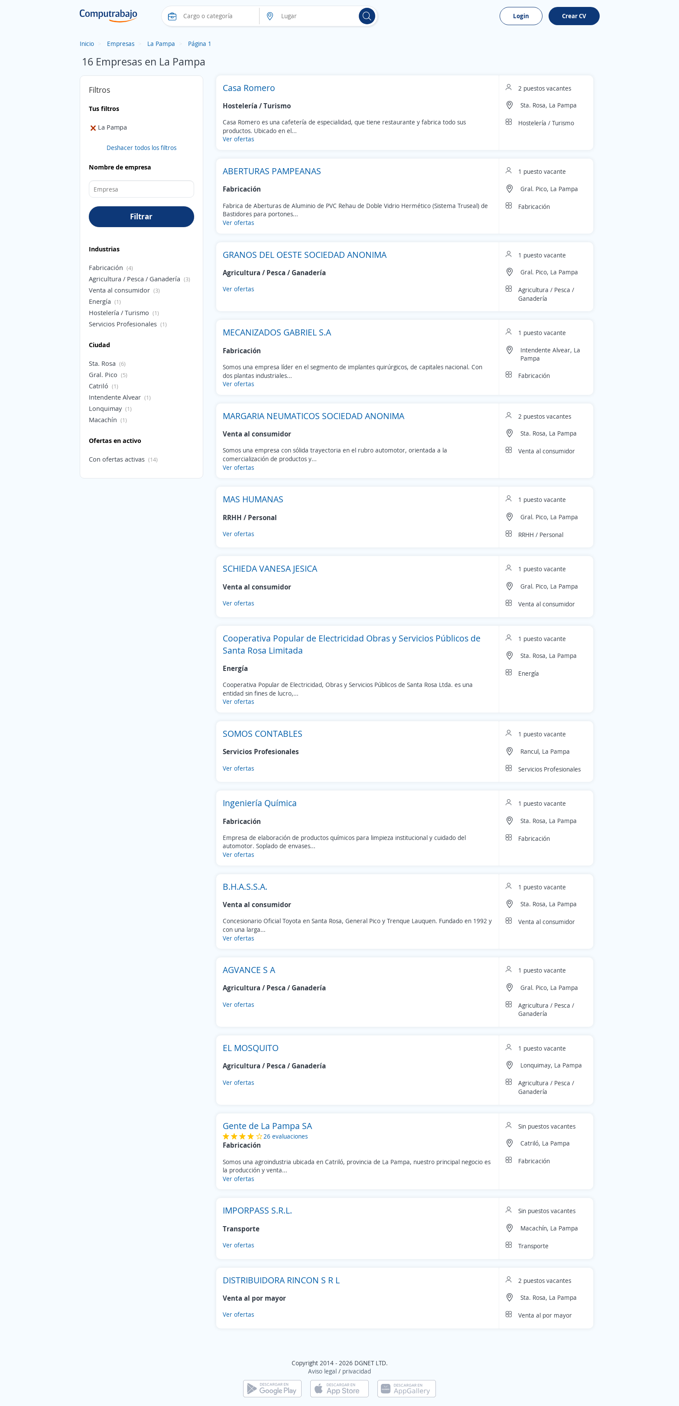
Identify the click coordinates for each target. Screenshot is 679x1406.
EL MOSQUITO (251, 1048)
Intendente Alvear (115, 397)
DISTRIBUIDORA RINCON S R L (281, 1280)
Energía (100, 301)
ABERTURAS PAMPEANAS (272, 171)
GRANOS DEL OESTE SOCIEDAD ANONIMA (305, 254)
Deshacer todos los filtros (141, 147)
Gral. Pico (103, 374)
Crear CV (574, 16)
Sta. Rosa (102, 363)
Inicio (87, 43)
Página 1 (199, 43)
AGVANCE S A (249, 970)
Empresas (120, 43)
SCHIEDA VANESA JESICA (270, 568)
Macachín (103, 419)
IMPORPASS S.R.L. (257, 1210)
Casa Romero (249, 88)
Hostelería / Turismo (119, 312)
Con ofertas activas (117, 459)
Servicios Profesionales (123, 323)
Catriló (98, 385)
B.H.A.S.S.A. (245, 886)
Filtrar (141, 216)
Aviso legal (322, 1371)
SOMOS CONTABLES (262, 733)
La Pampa (161, 43)
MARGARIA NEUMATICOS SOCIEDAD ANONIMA (313, 416)
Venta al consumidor (119, 290)
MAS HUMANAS (253, 499)
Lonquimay (105, 408)
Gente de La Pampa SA (267, 1126)
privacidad (356, 1371)
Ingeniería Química (260, 803)
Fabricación (106, 267)
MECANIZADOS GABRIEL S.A (277, 332)
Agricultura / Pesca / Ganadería (134, 278)
